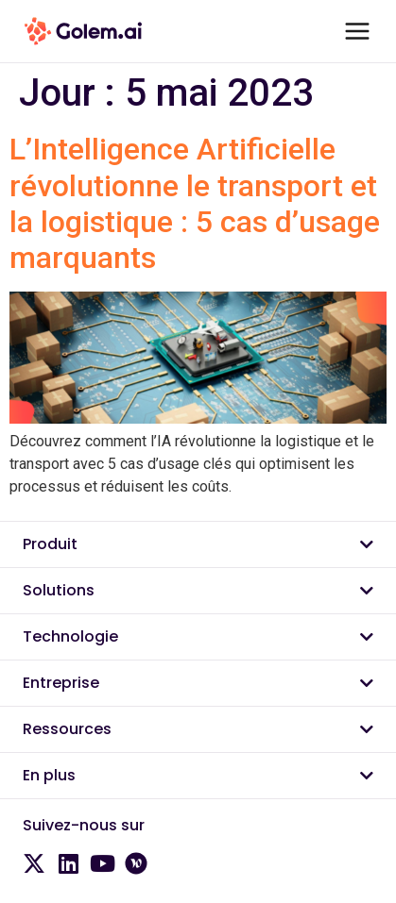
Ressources (67, 729)
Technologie (70, 636)
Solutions (59, 590)
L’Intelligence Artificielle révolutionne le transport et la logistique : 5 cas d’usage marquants (194, 203)
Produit (50, 544)
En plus (49, 775)
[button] (198, 545)
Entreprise (61, 683)
